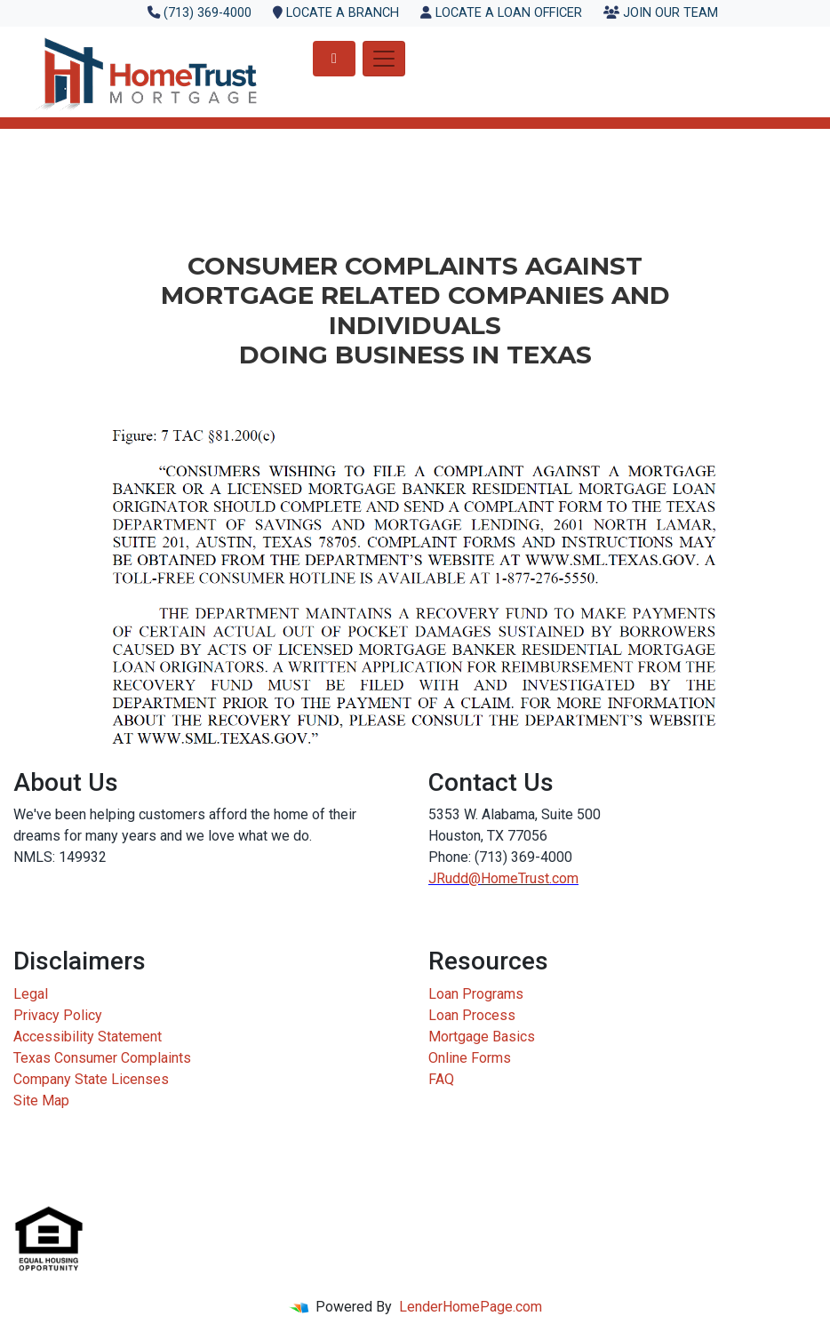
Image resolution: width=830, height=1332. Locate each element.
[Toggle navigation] (384, 58)
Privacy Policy (57, 1015)
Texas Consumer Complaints (102, 1057)
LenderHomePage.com (470, 1306)
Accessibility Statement (87, 1036)
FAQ (441, 1079)
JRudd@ (454, 878)
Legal (30, 993)
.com (564, 878)
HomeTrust (515, 878)
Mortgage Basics (481, 1036)
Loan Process (471, 1015)
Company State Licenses (91, 1079)
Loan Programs (475, 993)
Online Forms (469, 1057)
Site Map (41, 1100)
